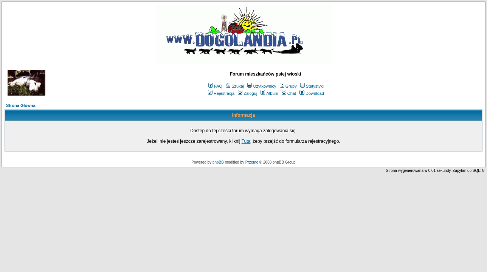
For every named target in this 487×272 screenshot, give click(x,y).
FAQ (215, 86)
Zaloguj (247, 93)
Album (269, 93)
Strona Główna (21, 105)
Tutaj (246, 141)
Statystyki (312, 86)
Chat (289, 93)
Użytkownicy (261, 86)
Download (311, 93)
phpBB (218, 162)
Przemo (251, 162)
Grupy (288, 86)
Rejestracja (221, 93)
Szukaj (235, 86)
